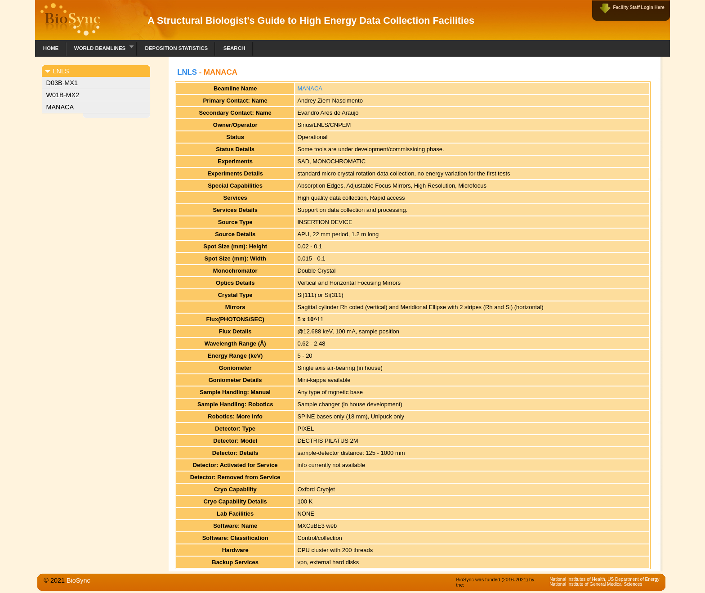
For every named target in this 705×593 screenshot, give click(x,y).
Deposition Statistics (176, 48)
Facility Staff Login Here (638, 7)
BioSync (78, 580)
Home (51, 48)
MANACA (60, 107)
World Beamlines (100, 47)
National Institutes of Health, (578, 579)
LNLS (187, 72)
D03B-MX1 (62, 82)
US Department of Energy (633, 579)
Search (234, 48)
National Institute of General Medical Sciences (595, 584)
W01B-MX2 (63, 95)
